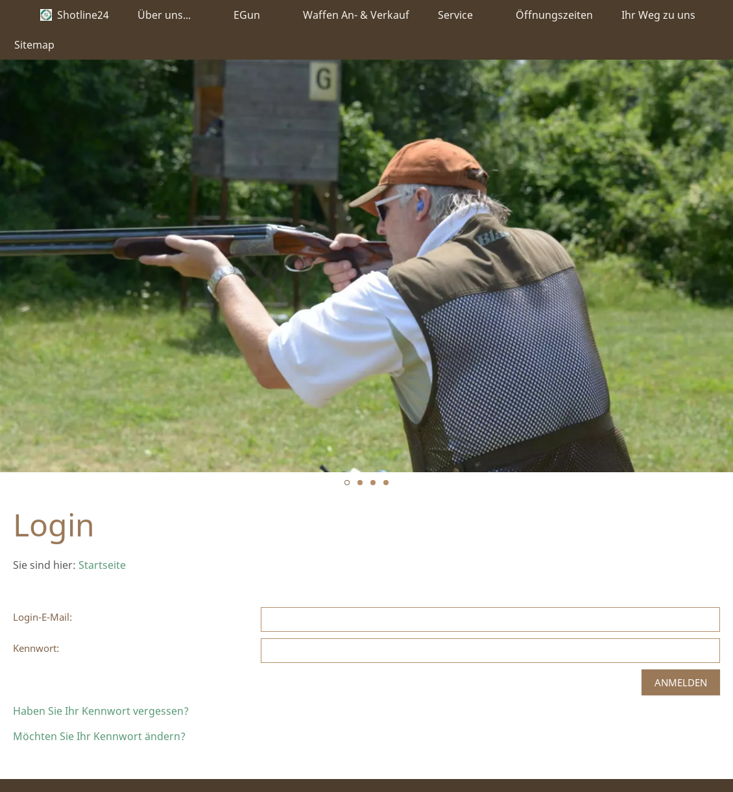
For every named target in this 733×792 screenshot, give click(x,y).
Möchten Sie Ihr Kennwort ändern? (99, 736)
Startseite (102, 565)
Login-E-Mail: (42, 616)
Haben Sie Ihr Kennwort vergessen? (101, 711)
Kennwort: (36, 648)
